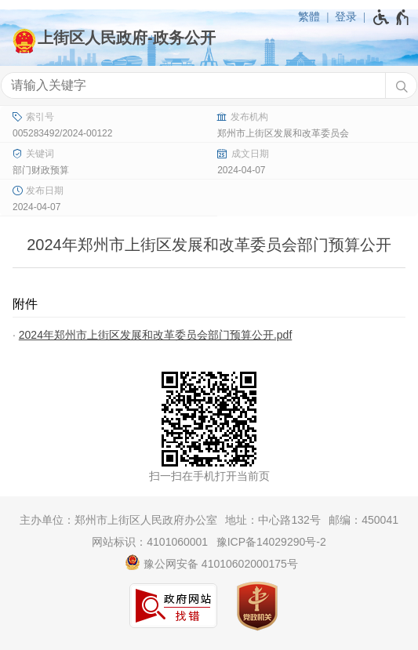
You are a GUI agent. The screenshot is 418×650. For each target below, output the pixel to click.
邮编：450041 (363, 520)
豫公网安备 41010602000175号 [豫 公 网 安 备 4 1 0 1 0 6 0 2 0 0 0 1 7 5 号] (211, 562)
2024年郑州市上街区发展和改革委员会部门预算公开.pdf (156, 335)
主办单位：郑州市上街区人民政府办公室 (118, 520)
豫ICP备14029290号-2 (271, 542)
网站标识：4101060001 (150, 542)
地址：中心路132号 (272, 520)
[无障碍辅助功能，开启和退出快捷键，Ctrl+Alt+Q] (392, 17)
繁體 (309, 16)
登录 (346, 16)
